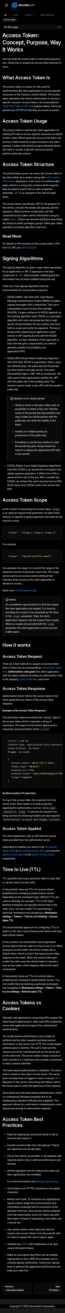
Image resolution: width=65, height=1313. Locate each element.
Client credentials (28, 679)
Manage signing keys (47, 1181)
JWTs (58, 1078)
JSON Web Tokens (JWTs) (16, 106)
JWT (16, 193)
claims (13, 219)
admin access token (13, 854)
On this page (11, 27)
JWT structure (29, 247)
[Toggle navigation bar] (6, 5)
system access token (42, 854)
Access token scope (26, 590)
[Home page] (5, 15)
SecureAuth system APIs (31, 850)
